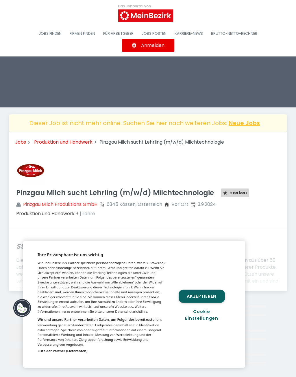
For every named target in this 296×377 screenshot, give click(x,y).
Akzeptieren (202, 296)
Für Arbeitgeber (118, 33)
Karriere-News (189, 33)
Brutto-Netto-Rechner (234, 33)
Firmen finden (82, 33)
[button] (22, 308)
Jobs (20, 142)
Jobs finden (50, 33)
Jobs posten (154, 33)
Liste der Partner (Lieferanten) (63, 351)
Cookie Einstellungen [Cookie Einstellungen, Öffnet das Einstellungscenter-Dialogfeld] (201, 315)
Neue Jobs (244, 123)
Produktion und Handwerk (63, 142)
